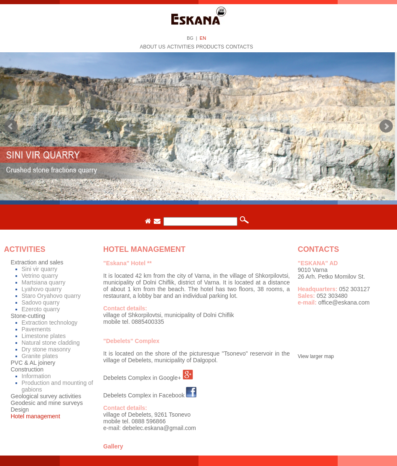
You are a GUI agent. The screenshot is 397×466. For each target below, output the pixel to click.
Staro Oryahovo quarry (51, 295)
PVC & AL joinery (33, 362)
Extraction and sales (37, 262)
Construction (27, 369)
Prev (11, 126)
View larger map (316, 356)
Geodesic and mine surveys (47, 402)
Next (386, 126)
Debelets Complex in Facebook (144, 395)
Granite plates (40, 356)
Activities (180, 47)
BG (190, 38)
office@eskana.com (344, 302)
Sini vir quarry (40, 269)
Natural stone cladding (51, 342)
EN (203, 38)
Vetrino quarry (40, 275)
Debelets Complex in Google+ (142, 377)
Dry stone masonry (46, 349)
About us (152, 47)
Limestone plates (44, 336)
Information (36, 376)
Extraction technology (50, 322)
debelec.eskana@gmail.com (159, 428)
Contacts (239, 47)
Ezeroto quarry (41, 309)
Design (20, 409)
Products (210, 47)
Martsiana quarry (44, 282)
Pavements (36, 329)
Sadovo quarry (41, 302)
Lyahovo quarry (42, 289)
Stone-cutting (28, 315)
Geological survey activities (46, 396)
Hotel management (35, 416)
